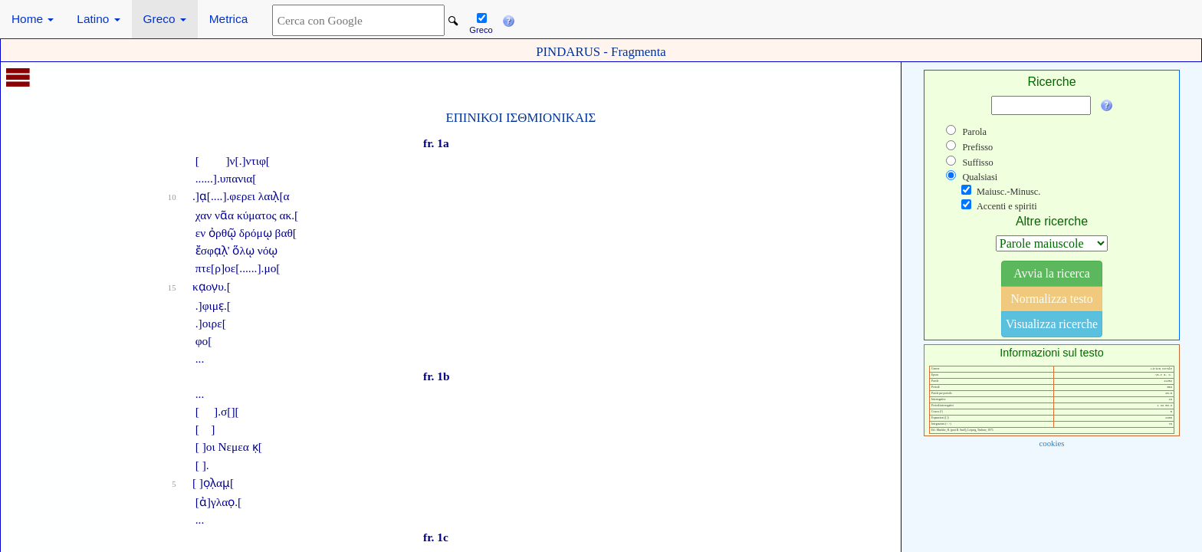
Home (32, 18)
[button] (508, 19)
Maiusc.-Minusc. (1008, 191)
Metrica (228, 18)
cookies (1052, 443)
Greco (164, 18)
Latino (98, 18)
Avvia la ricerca (1051, 273)
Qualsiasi (979, 177)
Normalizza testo (1051, 298)
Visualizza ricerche (1052, 323)
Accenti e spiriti (1007, 206)
